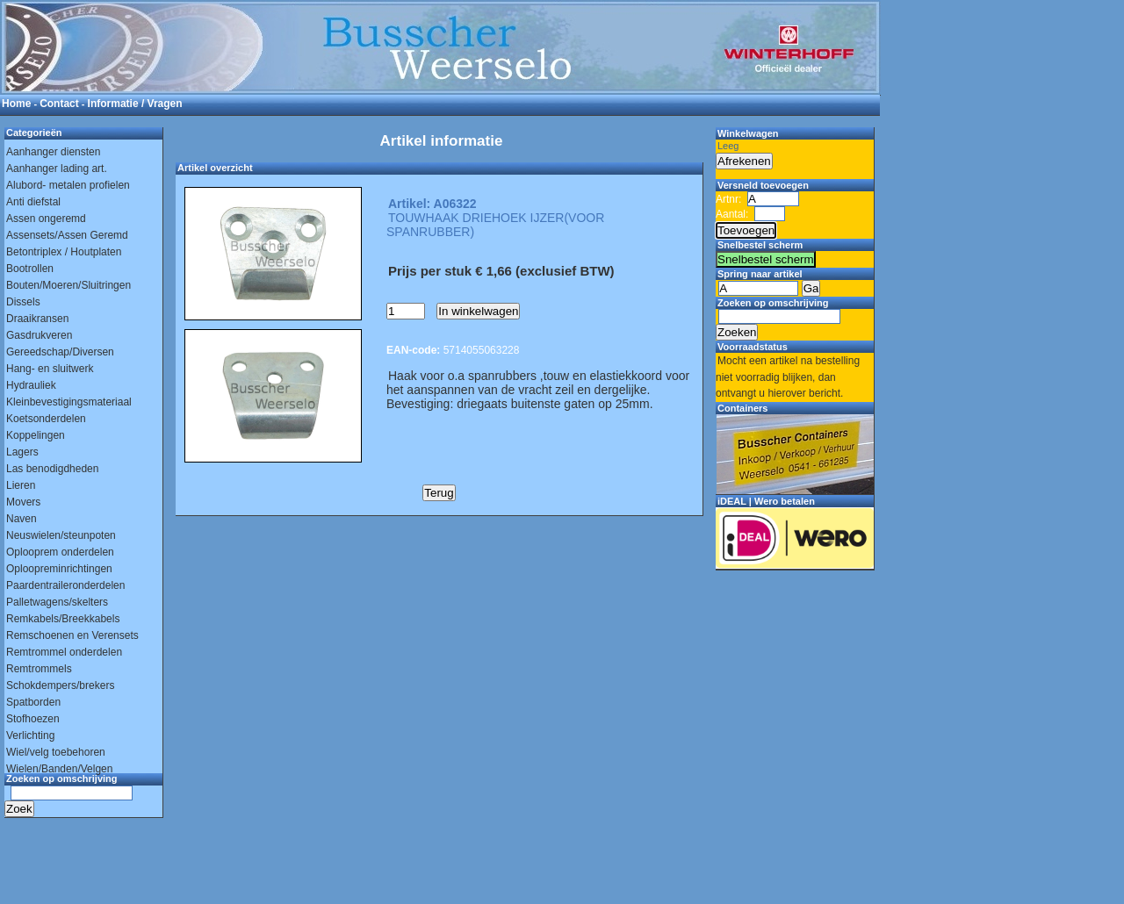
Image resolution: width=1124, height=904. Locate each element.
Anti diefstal (33, 202)
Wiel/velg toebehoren (55, 752)
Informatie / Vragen (135, 103)
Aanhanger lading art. (56, 168)
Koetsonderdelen (46, 419)
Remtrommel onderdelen (64, 652)
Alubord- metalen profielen (68, 185)
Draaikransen (37, 318)
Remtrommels (39, 669)
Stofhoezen (33, 719)
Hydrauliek (31, 385)
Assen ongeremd (46, 218)
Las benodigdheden (52, 469)
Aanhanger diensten (53, 152)
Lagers (22, 452)
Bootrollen (30, 268)
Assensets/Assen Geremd (67, 235)
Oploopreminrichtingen (59, 569)
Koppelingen (35, 435)
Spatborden (33, 702)
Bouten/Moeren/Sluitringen (68, 285)
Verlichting (30, 735)
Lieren (20, 485)
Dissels (23, 302)
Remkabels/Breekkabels (62, 619)
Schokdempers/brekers (60, 685)
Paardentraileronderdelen (65, 585)
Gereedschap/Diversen (60, 352)
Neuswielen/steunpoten (61, 535)
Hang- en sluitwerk (49, 368)
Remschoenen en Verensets (72, 635)
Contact (59, 103)
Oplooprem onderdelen (60, 552)
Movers (23, 502)
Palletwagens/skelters (57, 602)
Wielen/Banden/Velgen (59, 769)
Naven (21, 519)
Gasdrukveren (39, 335)
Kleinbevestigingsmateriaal (69, 402)
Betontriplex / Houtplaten (63, 252)
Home (16, 103)
